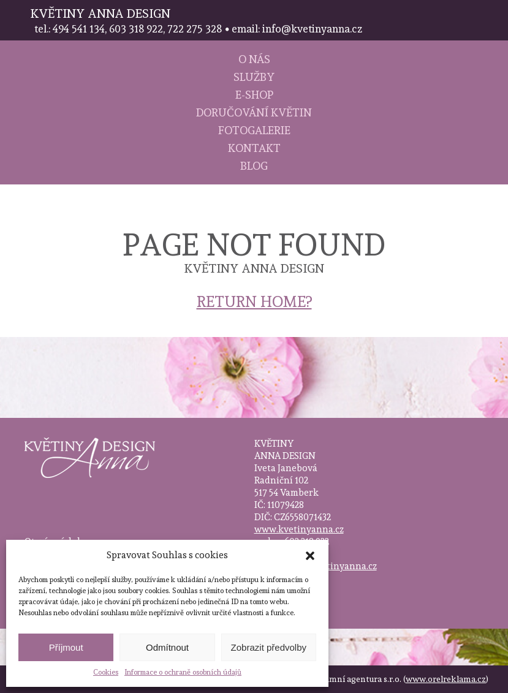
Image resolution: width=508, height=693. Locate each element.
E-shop (254, 94)
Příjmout (66, 647)
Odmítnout (167, 647)
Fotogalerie (254, 130)
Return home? (254, 301)
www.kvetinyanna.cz (299, 529)
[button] (310, 556)
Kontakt (254, 148)
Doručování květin (254, 112)
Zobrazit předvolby (268, 647)
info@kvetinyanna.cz (331, 566)
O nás (254, 59)
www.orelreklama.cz (446, 679)
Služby (254, 76)
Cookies (105, 672)
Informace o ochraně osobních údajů (182, 672)
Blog (254, 165)
